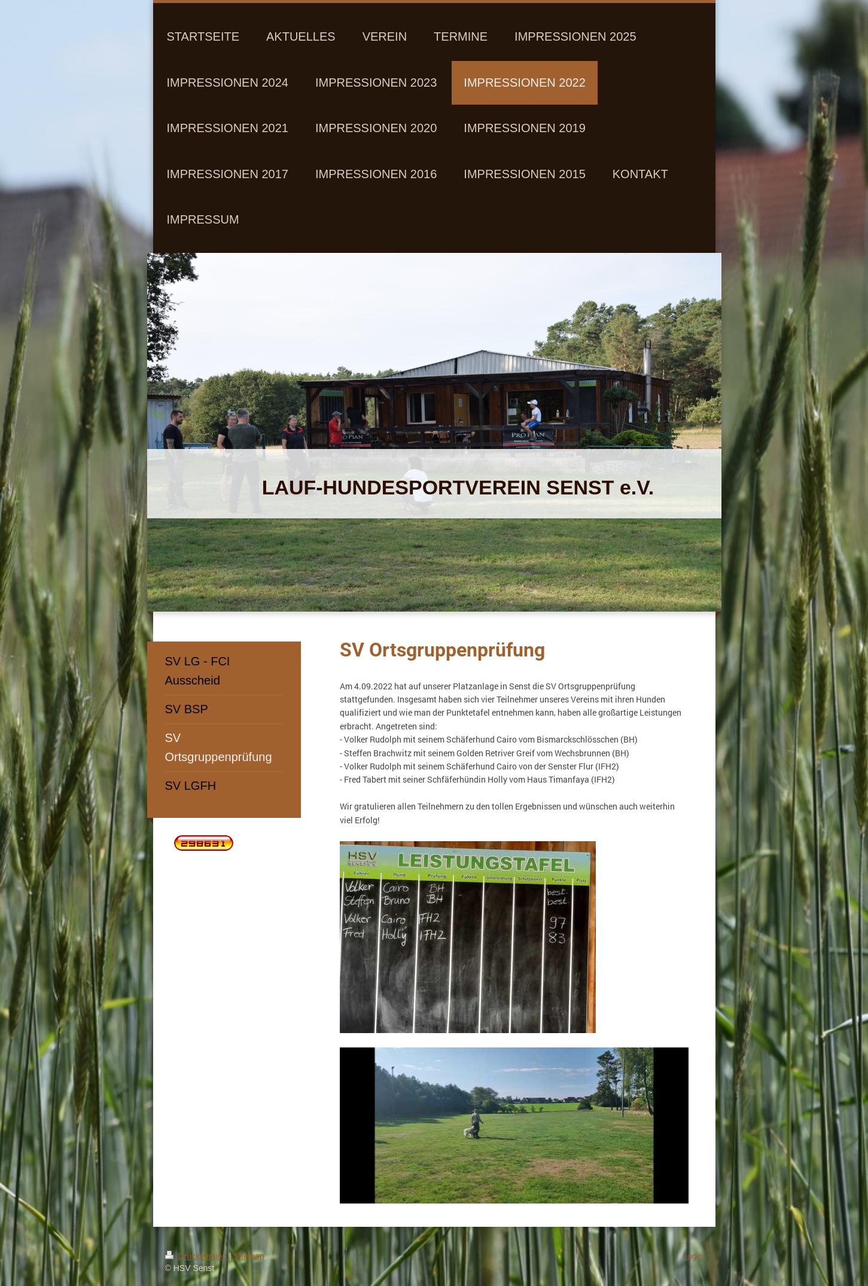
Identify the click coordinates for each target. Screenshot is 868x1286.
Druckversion (197, 1256)
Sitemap (249, 1256)
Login (693, 1256)
